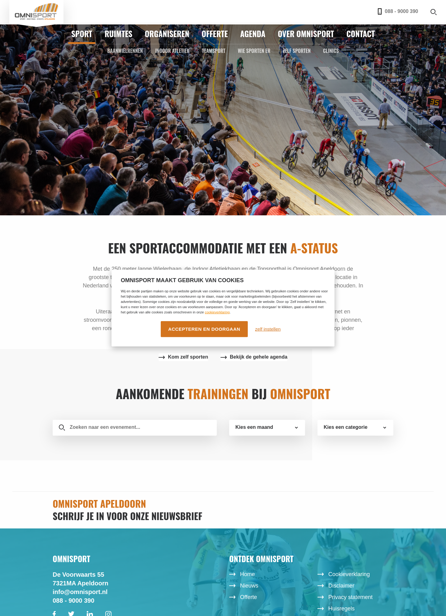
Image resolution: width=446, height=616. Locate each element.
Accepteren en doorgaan (204, 329)
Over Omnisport (306, 33)
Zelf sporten (297, 50)
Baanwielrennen (125, 50)
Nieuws (249, 586)
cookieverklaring (217, 312)
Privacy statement (350, 597)
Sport (81, 33)
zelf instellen (268, 329)
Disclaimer (341, 586)
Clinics (331, 50)
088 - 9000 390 (398, 11)
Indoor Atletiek (172, 50)
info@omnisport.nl (80, 591)
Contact (360, 33)
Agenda (252, 33)
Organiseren (167, 33)
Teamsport (213, 50)
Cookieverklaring (349, 574)
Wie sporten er (254, 50)
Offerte (215, 33)
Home (247, 574)
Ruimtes (119, 33)
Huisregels (341, 608)
